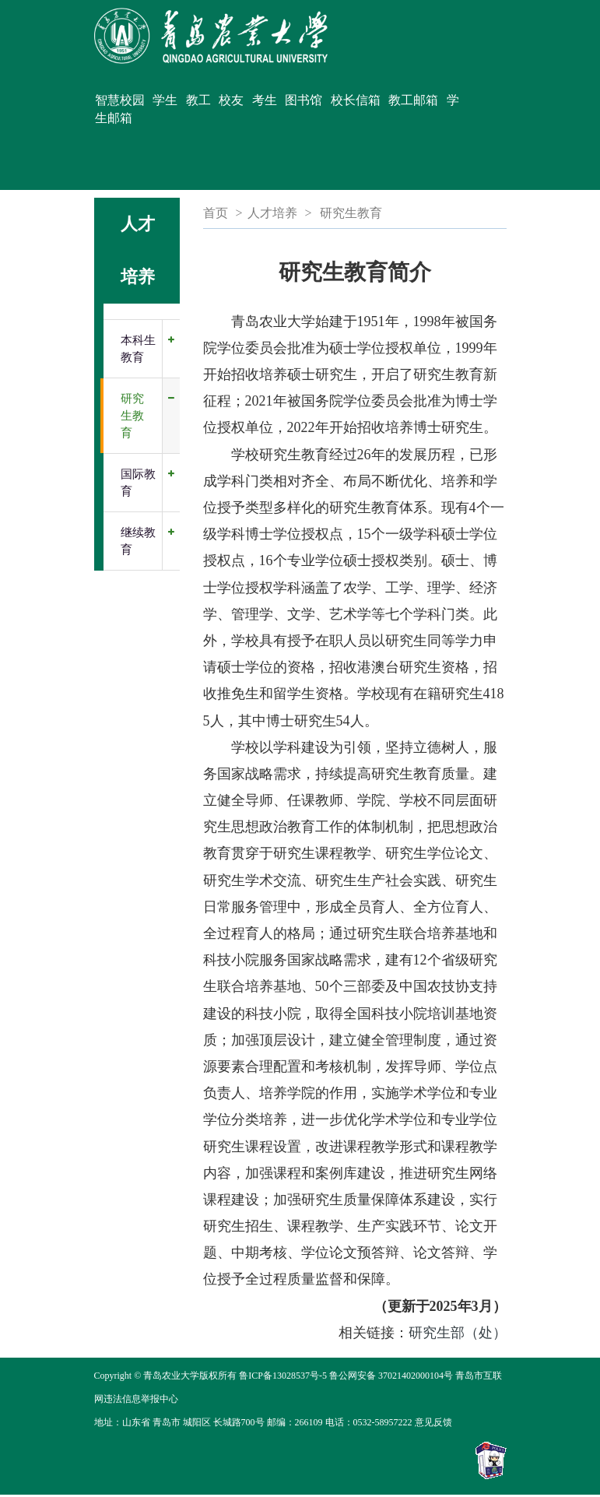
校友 (231, 100)
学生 (165, 100)
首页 (215, 213)
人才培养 (272, 213)
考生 (264, 100)
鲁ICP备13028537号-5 (283, 1375)
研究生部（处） (458, 1333)
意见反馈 (433, 1422)
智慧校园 (120, 100)
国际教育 (138, 482)
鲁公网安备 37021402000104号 (391, 1375)
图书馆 (303, 100)
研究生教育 (132, 415)
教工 (198, 100)
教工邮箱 (413, 100)
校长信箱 (356, 100)
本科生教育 (138, 349)
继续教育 (138, 541)
